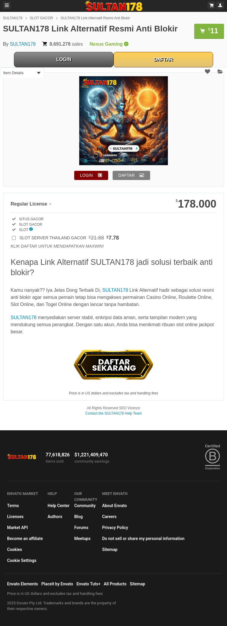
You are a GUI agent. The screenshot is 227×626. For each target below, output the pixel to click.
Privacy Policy (115, 527)
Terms (13, 505)
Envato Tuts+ (88, 584)
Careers (109, 516)
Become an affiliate (25, 538)
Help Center (58, 505)
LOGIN (63, 59)
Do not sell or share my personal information (143, 538)
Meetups (82, 538)
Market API (17, 527)
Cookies (14, 549)
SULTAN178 (12, 18)
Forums (81, 527)
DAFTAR (163, 59)
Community (84, 505)
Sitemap (109, 549)
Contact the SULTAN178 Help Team (113, 413)
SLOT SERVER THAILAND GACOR (69, 237)
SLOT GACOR (41, 18)
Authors (55, 516)
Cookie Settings (21, 560)
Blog (78, 516)
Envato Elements (22, 584)
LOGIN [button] (86, 175)
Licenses (15, 516)
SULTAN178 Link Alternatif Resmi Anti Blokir (95, 18)
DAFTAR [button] (127, 175)
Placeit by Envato (57, 584)
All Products (115, 584)
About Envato (114, 505)
